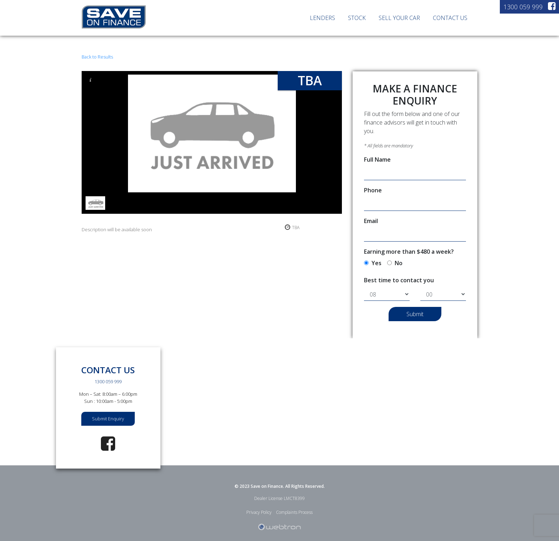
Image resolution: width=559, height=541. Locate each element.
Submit (415, 314)
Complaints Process (294, 512)
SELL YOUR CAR (399, 18)
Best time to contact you (399, 280)
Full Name (377, 159)
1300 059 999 (523, 6)
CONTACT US (450, 18)
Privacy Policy (259, 512)
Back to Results (97, 57)
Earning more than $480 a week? (409, 252)
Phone (373, 190)
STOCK (357, 18)
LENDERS (322, 18)
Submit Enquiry (108, 418)
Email (371, 221)
